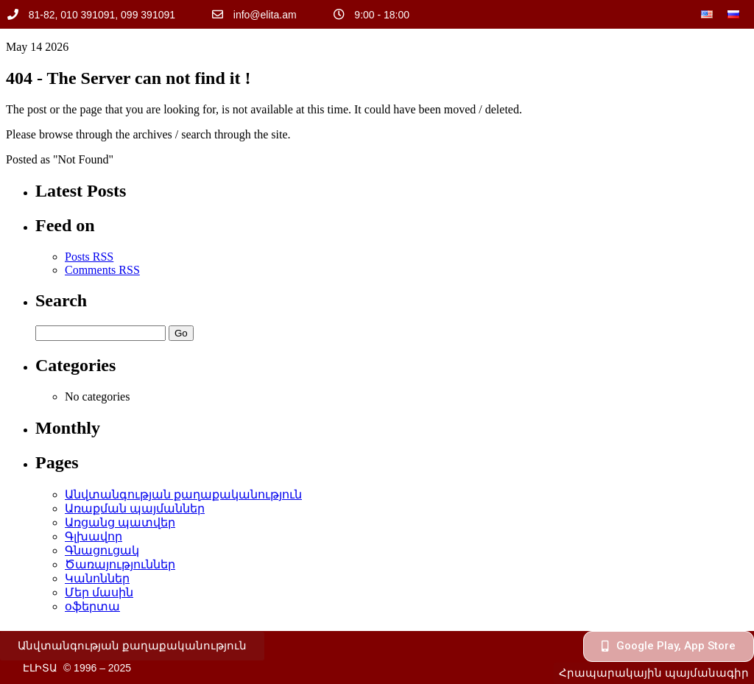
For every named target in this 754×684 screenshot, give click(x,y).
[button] (132, 646)
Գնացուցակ (102, 550)
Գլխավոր (93, 536)
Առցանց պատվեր (120, 522)
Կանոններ (97, 578)
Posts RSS (89, 256)
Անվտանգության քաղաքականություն (183, 494)
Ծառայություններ (120, 564)
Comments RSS (102, 270)
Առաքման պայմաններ (135, 508)
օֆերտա (92, 606)
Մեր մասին (99, 592)
